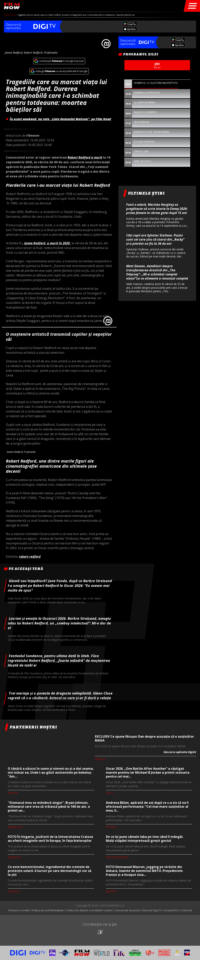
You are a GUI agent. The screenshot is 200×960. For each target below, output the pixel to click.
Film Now (12, 6)
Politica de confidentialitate (48, 910)
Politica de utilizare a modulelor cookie (89, 910)
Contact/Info (170, 910)
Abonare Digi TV (151, 910)
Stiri (14, 15)
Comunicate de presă (127, 910)
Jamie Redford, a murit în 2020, (47, 243)
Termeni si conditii (18, 910)
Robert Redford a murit (85, 157)
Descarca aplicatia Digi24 (180, 752)
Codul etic (186, 910)
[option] (157, 121)
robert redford (30, 556)
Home (7, 15)
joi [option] (157, 65)
